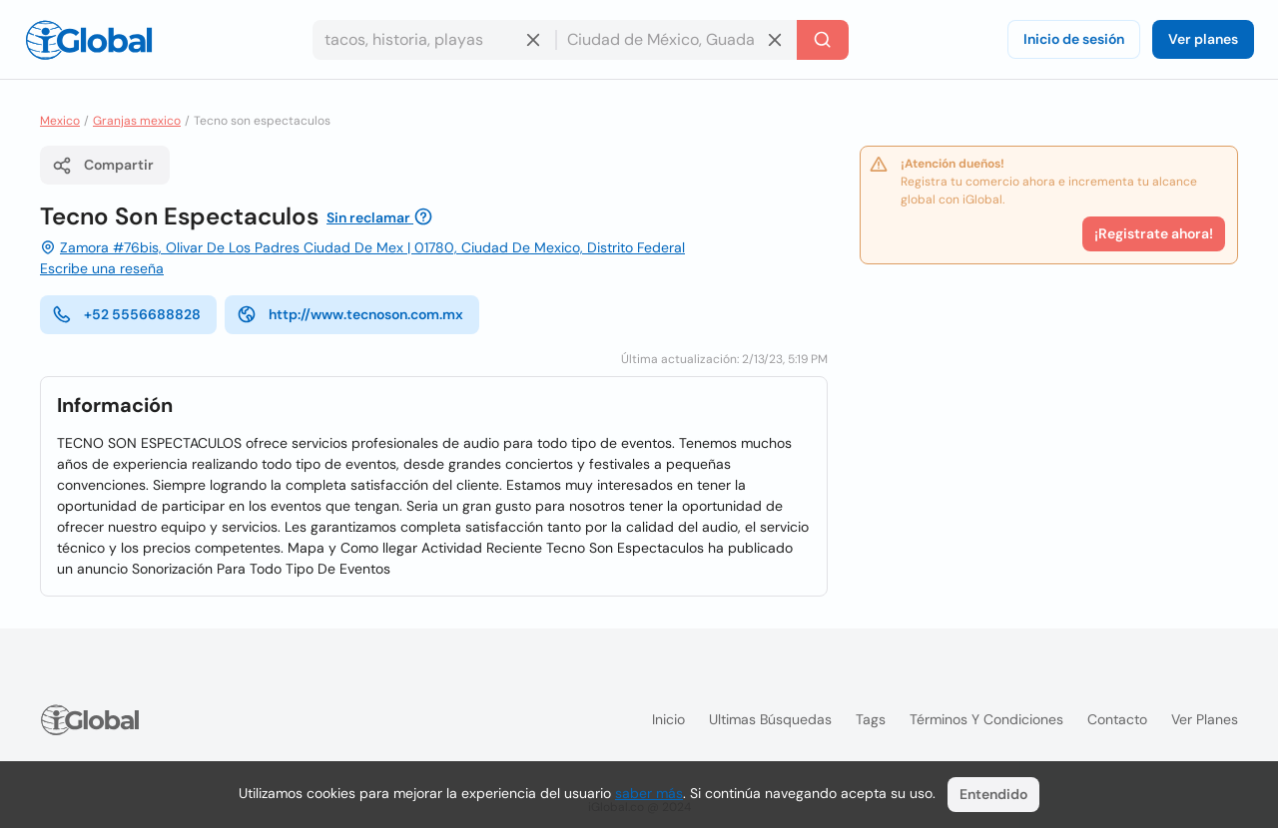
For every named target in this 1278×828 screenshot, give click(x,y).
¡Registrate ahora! (1153, 233)
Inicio (668, 719)
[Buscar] (823, 40)
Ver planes (1203, 39)
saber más (649, 793)
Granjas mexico (137, 121)
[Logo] (89, 40)
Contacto (1117, 719)
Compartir (103, 166)
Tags (871, 719)
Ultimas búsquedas (770, 719)
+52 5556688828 (126, 314)
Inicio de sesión (1073, 39)
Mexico (60, 121)
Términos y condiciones (986, 719)
